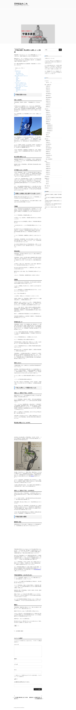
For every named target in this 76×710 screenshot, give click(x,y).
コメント (16, 644)
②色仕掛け (17, 78)
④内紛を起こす (18, 80)
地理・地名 (46, 185)
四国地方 (47, 172)
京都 (46, 179)
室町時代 (47, 99)
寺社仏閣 (46, 176)
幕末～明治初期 (48, 159)
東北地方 (47, 162)
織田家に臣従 (18, 88)
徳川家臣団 (49, 130)
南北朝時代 (48, 119)
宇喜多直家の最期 (18, 87)
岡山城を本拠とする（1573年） (21, 85)
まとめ (46, 80)
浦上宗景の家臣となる (19, 73)
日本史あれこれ (21, 4)
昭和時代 (47, 106)
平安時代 (47, 91)
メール (16, 664)
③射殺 (17, 79)
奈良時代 (47, 112)
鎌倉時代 (47, 95)
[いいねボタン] (15, 625)
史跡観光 (46, 178)
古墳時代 (47, 86)
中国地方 (47, 170)
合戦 (45, 138)
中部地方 (47, 166)
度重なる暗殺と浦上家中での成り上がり (21, 75)
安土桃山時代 (48, 155)
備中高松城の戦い (37, 569)
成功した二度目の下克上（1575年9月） (22, 86)
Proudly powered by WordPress (19, 707)
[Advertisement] (38, 16)
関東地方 (47, 164)
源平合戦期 (48, 93)
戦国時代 (47, 101)
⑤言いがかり (18, 81)
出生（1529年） (18, 72)
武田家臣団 (49, 125)
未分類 (46, 187)
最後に (17, 91)
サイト (15, 669)
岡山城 (32, 476)
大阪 (46, 181)
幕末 (46, 134)
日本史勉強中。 (22, 48)
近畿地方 (47, 168)
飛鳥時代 (47, 110)
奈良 (46, 183)
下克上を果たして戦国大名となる (20, 82)
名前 (15, 658)
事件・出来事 (47, 84)
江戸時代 (47, 132)
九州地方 (47, 174)
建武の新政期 (48, 97)
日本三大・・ (48, 82)
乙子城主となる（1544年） (20, 74)
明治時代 (47, 104)
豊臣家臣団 (49, 128)
